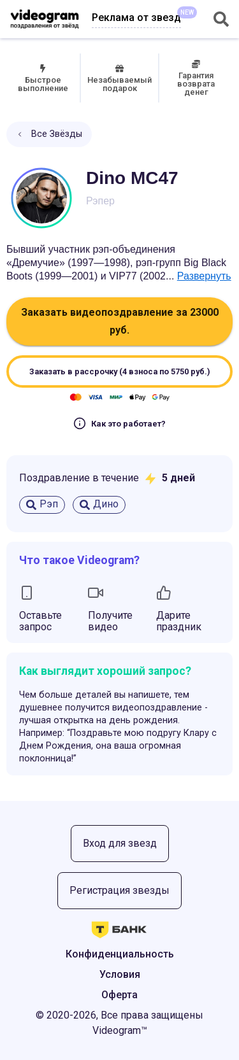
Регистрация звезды (119, 890)
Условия (119, 974)
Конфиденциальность (120, 954)
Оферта (119, 995)
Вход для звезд (120, 843)
